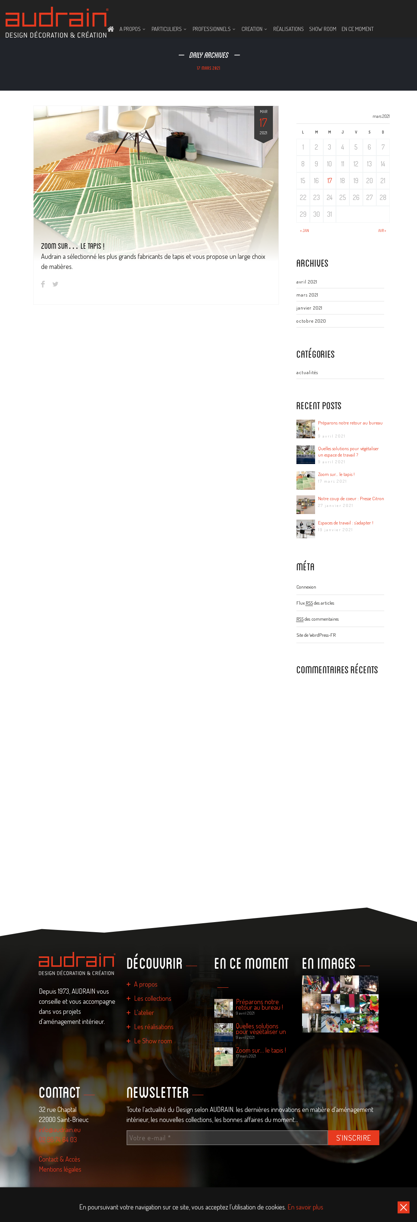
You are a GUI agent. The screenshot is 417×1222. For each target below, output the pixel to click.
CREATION (252, 28)
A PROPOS (130, 28)
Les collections (152, 998)
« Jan (304, 230)
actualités (307, 372)
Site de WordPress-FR (316, 635)
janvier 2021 (309, 308)
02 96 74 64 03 (58, 1139)
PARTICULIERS (167, 28)
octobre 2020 (311, 321)
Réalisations (288, 28)
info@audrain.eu (60, 1129)
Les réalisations (154, 1026)
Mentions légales (60, 1169)
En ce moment (358, 28)
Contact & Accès (59, 1159)
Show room (322, 28)
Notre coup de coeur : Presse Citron (351, 498)
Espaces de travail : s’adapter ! (345, 523)
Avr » (382, 230)
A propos (146, 984)
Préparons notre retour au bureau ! (350, 426)
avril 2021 (306, 282)
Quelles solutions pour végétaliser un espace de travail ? (348, 451)
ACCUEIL (110, 29)
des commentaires (317, 619)
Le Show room (153, 1041)
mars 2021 (307, 295)
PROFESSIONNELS (212, 28)
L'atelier (144, 1012)
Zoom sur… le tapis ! (73, 245)
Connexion (306, 587)
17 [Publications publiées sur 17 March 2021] (329, 180)
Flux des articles (315, 603)
